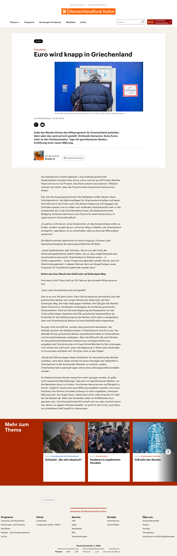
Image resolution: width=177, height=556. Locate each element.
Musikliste (70, 22)
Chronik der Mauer (112, 551)
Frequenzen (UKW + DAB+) (48, 524)
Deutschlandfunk (77, 5)
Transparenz (148, 532)
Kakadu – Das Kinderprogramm (15, 532)
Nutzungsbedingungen (93, 548)
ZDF (77, 551)
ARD (68, 551)
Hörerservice (113, 520)
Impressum (114, 548)
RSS (73, 532)
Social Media (113, 524)
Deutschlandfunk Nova (97, 5)
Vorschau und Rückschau (13, 520)
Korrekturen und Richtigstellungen (159, 536)
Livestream (41, 520)
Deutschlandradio (151, 520)
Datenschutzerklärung (68, 548)
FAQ (74, 520)
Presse (146, 524)
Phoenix (87, 551)
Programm (29, 22)
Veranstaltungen (79, 536)
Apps (74, 524)
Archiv (83, 22)
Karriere (146, 528)
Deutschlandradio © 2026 (88, 545)
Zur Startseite (48, 500)
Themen (13, 22)
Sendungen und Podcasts (13, 524)
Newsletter (77, 528)
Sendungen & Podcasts (50, 22)
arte (97, 551)
